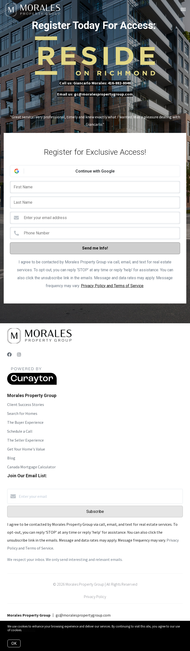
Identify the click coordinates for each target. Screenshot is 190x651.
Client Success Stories (25, 404)
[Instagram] (19, 354)
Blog (11, 457)
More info (29, 630)
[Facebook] (9, 354)
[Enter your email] (100, 496)
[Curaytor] (32, 383)
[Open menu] (183, 10)
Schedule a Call (19, 431)
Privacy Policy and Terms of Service (112, 285)
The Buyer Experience (25, 422)
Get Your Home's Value (26, 449)
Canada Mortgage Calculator (31, 466)
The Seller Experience (25, 440)
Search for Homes (22, 413)
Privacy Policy (95, 596)
